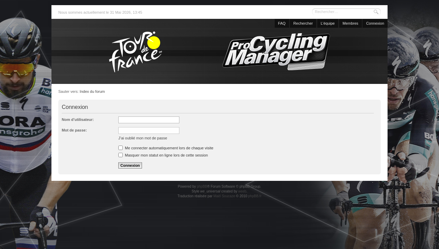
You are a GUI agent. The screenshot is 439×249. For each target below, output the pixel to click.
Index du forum (92, 91)
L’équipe (328, 23)
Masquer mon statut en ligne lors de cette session (163, 155)
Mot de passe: (74, 130)
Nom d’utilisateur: (78, 119)
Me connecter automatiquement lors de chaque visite (165, 148)
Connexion (375, 23)
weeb (242, 191)
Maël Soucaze (224, 196)
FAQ (282, 23)
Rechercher (303, 23)
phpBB (202, 186)
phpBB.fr (255, 196)
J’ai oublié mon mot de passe (142, 138)
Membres (350, 23)
